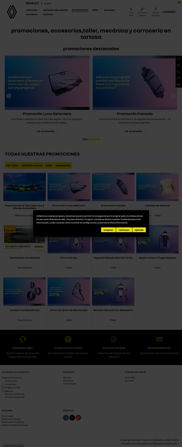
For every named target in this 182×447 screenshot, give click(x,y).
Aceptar (108, 229)
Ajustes (139, 229)
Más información (119, 222)
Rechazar (124, 229)
